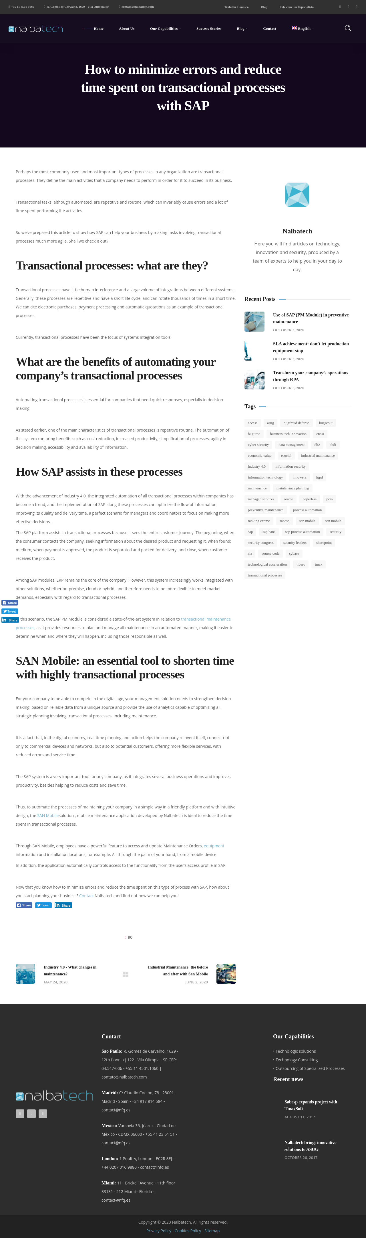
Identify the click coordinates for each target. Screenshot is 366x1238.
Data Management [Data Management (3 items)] (292, 444)
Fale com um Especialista (297, 7)
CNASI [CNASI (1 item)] (320, 434)
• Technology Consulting (295, 1059)
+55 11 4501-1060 (21, 6)
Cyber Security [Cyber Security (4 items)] (258, 444)
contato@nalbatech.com (136, 6)
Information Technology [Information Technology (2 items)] (265, 477)
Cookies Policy (188, 1230)
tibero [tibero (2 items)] (301, 564)
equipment (214, 846)
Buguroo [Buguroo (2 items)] (254, 434)
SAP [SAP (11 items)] (250, 532)
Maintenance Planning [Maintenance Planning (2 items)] (293, 488)
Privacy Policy (158, 1230)
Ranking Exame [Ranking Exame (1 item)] (259, 521)
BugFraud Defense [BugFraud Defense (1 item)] (296, 423)
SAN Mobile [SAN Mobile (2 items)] (307, 521)
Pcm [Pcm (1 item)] (329, 499)
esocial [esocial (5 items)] (286, 455)
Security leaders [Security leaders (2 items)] (295, 542)
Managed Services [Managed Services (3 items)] (261, 499)
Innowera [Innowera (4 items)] (299, 477)
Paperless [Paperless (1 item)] (310, 499)
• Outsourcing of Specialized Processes (309, 1068)
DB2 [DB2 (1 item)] (317, 444)
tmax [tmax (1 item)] (318, 564)
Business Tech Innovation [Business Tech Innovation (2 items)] (288, 434)
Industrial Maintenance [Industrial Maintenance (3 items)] (318, 455)
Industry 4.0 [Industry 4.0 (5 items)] (257, 466)
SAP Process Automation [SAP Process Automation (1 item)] (302, 532)
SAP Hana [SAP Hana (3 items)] (268, 532)
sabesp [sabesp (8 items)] (285, 521)
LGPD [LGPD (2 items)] (319, 477)
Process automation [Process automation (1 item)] (307, 510)
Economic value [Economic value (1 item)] (259, 455)
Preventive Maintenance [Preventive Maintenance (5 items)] (265, 510)
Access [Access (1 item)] (252, 423)
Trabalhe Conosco (236, 7)
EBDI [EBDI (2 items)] (333, 444)
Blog (264, 7)
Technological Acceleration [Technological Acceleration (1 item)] (267, 564)
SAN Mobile (48, 815)
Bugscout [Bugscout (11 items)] (326, 423)
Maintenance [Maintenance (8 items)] (257, 488)
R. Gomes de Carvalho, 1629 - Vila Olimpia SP (76, 6)
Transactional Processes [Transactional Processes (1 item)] (265, 575)
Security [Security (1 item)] (335, 532)
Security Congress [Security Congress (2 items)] (261, 542)
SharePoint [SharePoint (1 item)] (324, 542)
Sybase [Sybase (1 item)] (294, 553)
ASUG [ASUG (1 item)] (270, 423)
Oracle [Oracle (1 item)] (288, 499)
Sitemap (212, 1230)
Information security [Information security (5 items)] (290, 466)
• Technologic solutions (294, 1051)
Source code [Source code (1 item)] (270, 553)
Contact (86, 895)
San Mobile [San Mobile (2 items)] (333, 521)
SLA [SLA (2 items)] (250, 553)
